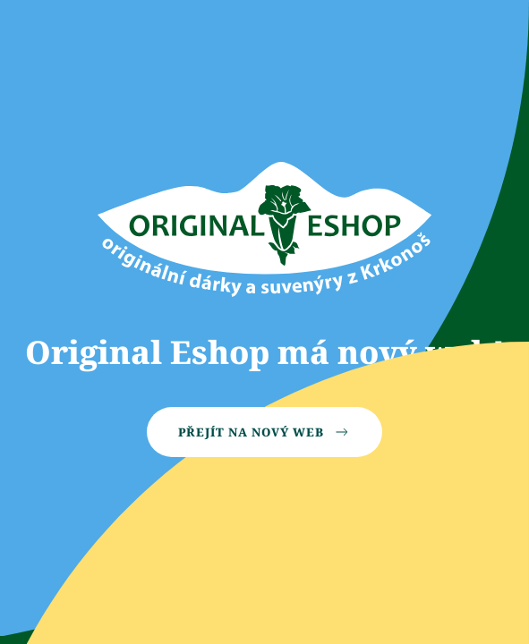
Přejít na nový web (264, 432)
